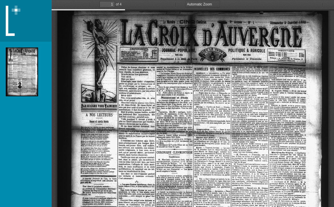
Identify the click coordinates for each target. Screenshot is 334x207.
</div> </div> (193, 103)
